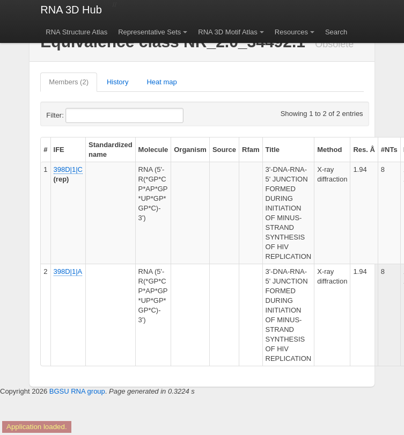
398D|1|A (68, 271)
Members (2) (69, 82)
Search (336, 32)
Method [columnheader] (329, 150)
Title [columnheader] (273, 150)
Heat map (161, 82)
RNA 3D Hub (71, 10)
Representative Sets (149, 32)
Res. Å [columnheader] (363, 150)
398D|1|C (68, 169)
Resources (291, 32)
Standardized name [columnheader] (111, 149)
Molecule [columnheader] (153, 150)
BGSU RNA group (77, 391)
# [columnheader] (45, 150)
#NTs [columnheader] (389, 150)
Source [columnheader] (224, 150)
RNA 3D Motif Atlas (228, 32)
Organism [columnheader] (190, 150)
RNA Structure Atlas (76, 32)
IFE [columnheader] (59, 150)
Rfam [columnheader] (251, 150)
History (117, 82)
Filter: (81, 115)
